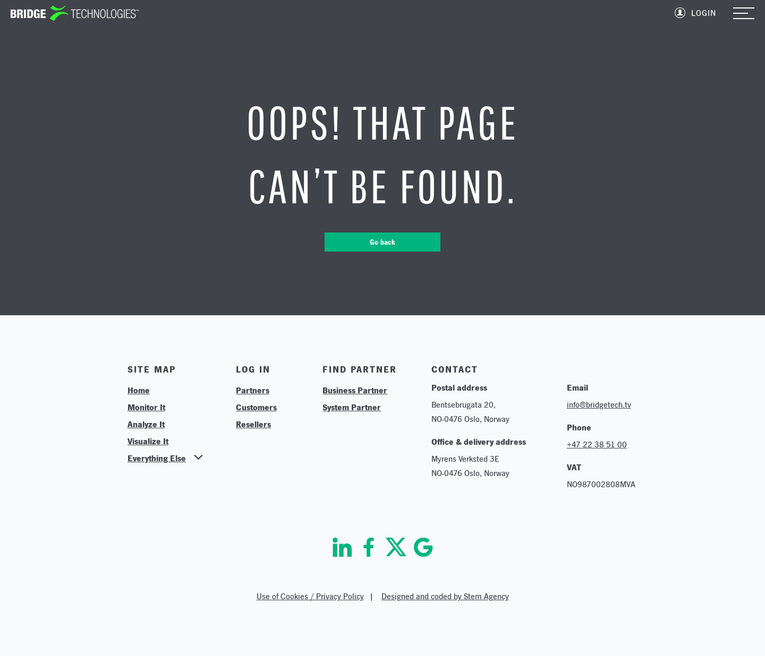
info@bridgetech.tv (599, 405)
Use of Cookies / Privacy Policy (310, 596)
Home (139, 390)
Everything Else (157, 458)
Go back (382, 242)
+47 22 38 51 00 (597, 444)
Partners (252, 390)
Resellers (253, 424)
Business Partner (354, 390)
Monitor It (146, 407)
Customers (256, 407)
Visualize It (148, 441)
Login (703, 13)
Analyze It (146, 424)
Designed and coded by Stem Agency (445, 596)
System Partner (351, 407)
